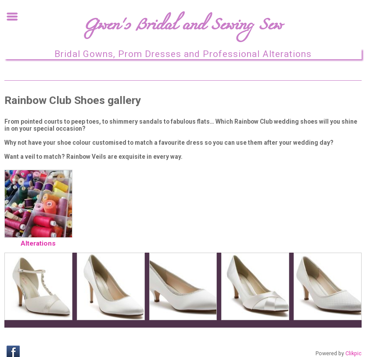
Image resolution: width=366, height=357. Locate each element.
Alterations (38, 243)
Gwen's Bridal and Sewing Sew (183, 28)
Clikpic (353, 353)
